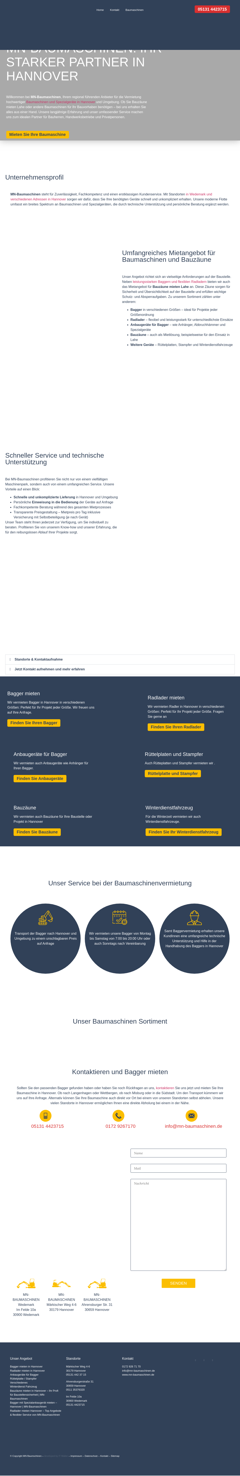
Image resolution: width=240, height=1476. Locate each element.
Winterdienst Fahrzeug (23, 1387)
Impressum (76, 1456)
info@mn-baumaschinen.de (138, 1370)
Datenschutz (91, 1456)
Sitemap (115, 1456)
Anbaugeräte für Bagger (24, 1375)
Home (100, 9)
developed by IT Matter (56, 1456)
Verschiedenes (19, 1383)
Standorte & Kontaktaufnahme (39, 659)
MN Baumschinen (32, 1456)
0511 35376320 (75, 1390)
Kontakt (114, 9)
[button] (120, 660)
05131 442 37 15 (76, 1375)
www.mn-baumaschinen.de (138, 1375)
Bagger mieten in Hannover (26, 1366)
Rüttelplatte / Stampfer (23, 1379)
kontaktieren (165, 1088)
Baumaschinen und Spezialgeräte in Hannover (60, 102)
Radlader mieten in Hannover (27, 1370)
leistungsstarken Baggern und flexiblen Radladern (170, 282)
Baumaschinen (134, 9)
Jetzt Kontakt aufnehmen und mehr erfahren (50, 669)
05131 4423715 (75, 1405)
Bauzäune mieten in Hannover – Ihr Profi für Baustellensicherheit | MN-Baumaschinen (34, 1394)
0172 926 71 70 (131, 1366)
